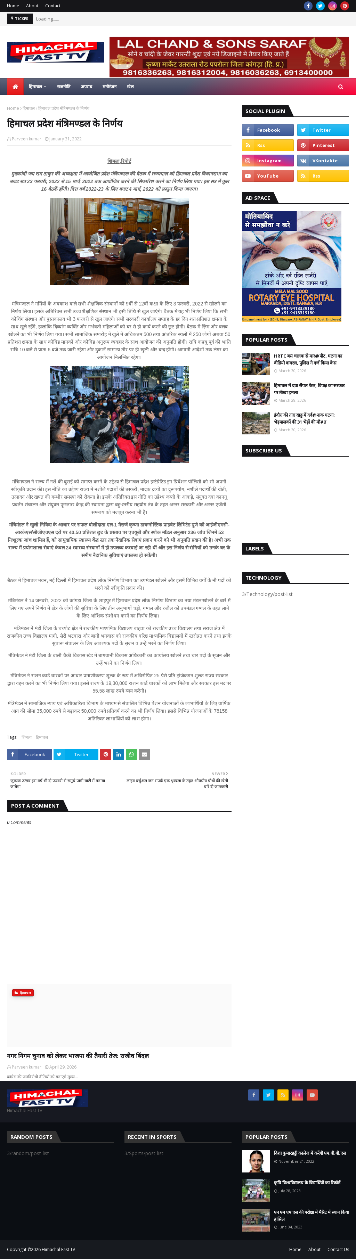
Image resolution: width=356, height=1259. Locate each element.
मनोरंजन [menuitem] (109, 86)
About (32, 6)
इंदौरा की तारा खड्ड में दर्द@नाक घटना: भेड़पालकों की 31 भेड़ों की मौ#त (304, 418)
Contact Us (338, 1249)
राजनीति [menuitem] (63, 86)
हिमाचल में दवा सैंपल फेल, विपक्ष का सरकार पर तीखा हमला (309, 388)
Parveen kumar (26, 139)
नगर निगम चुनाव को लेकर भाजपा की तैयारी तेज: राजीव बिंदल (78, 1056)
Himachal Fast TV (58, 1249)
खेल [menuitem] (130, 86)
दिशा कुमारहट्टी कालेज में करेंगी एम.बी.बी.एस (310, 1153)
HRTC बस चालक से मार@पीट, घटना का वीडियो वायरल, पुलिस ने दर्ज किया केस (308, 359)
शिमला (27, 737)
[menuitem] (15, 86)
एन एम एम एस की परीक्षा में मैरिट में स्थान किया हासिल (311, 1215)
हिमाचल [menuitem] (35, 86)
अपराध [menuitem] (86, 86)
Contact (52, 6)
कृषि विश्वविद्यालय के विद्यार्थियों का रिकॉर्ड (307, 1182)
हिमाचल (29, 108)
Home (13, 6)
